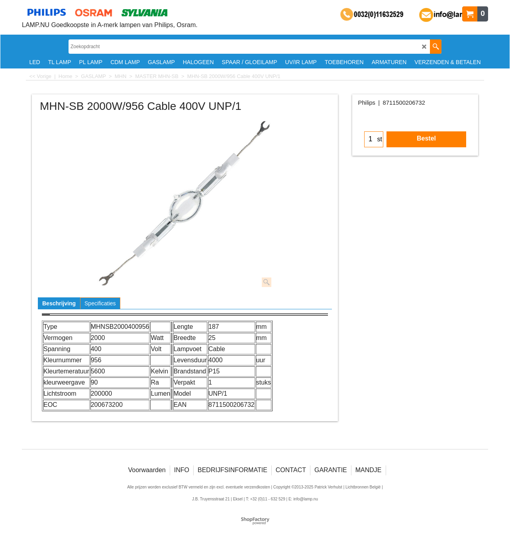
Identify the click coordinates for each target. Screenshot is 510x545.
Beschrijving (59, 303)
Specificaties (100, 303)
